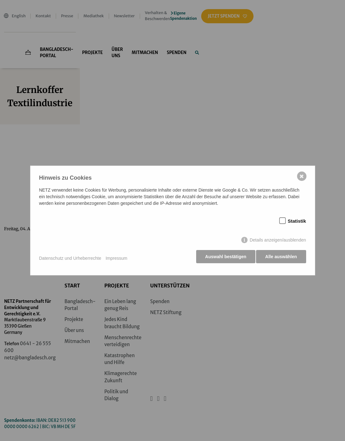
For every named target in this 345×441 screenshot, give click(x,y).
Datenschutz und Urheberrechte (70, 258)
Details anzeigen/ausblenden (278, 241)
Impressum (116, 258)
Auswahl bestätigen (224, 258)
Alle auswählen (281, 258)
